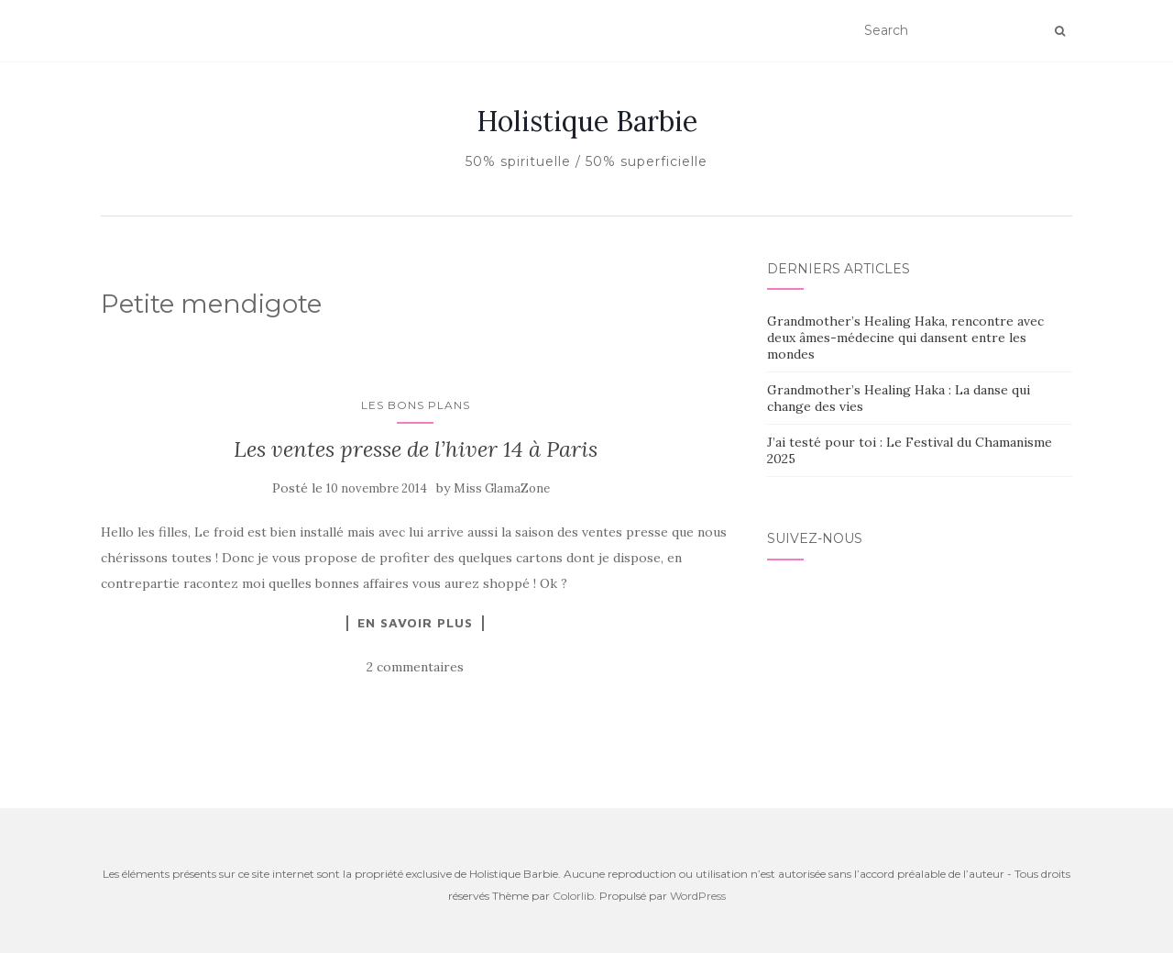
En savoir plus (415, 622)
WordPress (698, 896)
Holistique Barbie (587, 121)
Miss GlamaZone (502, 488)
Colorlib (573, 896)
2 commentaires (415, 667)
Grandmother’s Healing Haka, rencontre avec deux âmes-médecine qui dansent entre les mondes (905, 337)
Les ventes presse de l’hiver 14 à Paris (415, 449)
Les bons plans (415, 405)
